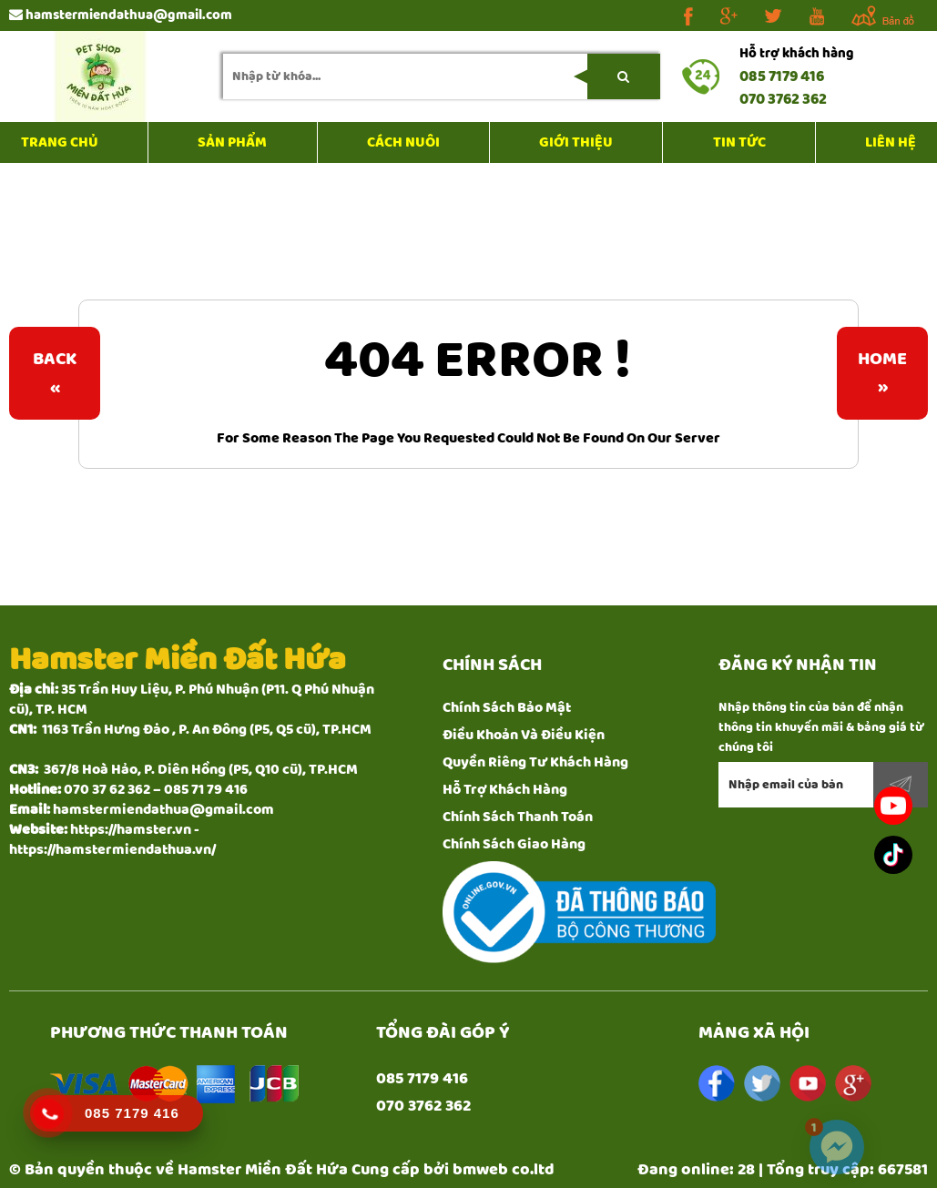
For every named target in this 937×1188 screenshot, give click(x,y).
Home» (882, 373)
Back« (54, 373)
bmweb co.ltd (504, 1170)
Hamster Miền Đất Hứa (263, 1170)
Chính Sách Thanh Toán (518, 817)
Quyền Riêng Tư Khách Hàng (535, 762)
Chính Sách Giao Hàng (514, 844)
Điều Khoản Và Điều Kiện (524, 735)
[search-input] (441, 76)
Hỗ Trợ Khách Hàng (505, 789)
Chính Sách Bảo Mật (507, 707)
